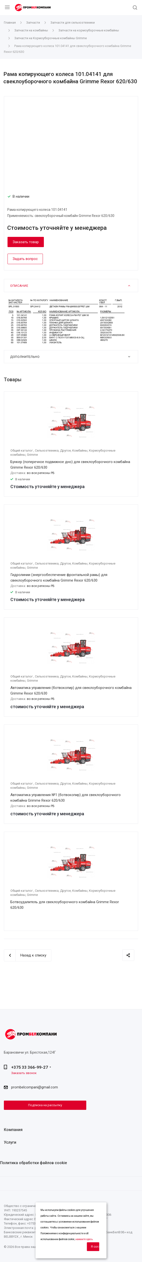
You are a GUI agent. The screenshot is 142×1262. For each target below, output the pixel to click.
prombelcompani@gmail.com (34, 1087)
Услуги (10, 1142)
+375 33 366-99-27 (29, 1067)
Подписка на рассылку (45, 1105)
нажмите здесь (84, 1239)
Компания (13, 1129)
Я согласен (95, 1246)
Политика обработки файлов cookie (33, 1162)
